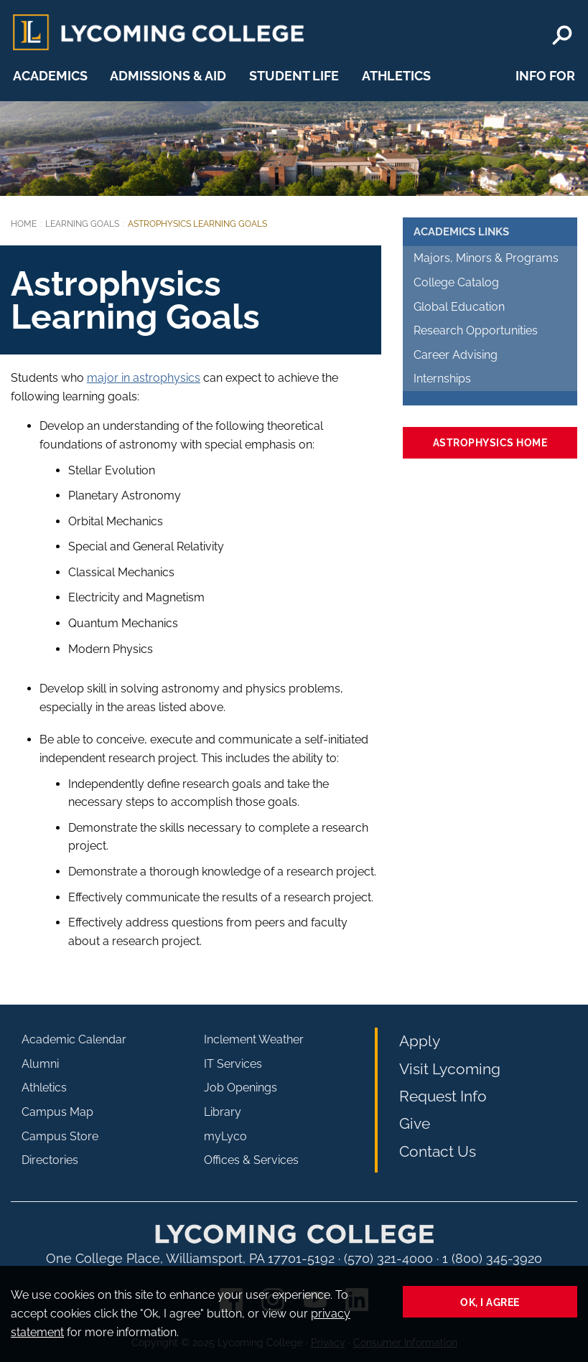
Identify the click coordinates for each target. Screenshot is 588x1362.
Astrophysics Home (490, 442)
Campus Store (60, 1136)
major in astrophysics (143, 378)
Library (222, 1112)
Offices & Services (251, 1160)
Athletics (396, 75)
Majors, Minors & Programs (486, 258)
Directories (50, 1160)
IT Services (233, 1064)
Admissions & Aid (168, 75)
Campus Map (57, 1112)
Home (24, 224)
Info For (545, 75)
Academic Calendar (74, 1039)
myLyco (225, 1136)
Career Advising (456, 355)
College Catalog (456, 282)
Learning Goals (82, 224)
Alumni (40, 1064)
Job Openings (240, 1087)
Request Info (443, 1096)
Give (414, 1123)
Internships (442, 378)
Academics (50, 75)
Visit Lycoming (449, 1069)
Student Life (294, 75)
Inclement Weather (254, 1039)
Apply (419, 1041)
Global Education (459, 307)
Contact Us (437, 1151)
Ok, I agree (490, 1302)
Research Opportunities (476, 330)
